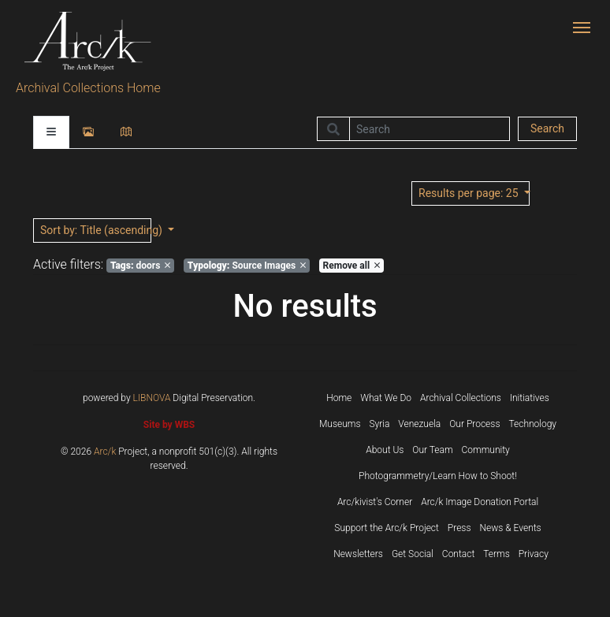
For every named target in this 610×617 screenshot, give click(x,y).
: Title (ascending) (95, 230)
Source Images (247, 265)
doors (140, 265)
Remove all (351, 265)
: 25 (469, 193)
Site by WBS (169, 424)
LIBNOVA (152, 397)
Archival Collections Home (88, 87)
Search (547, 128)
